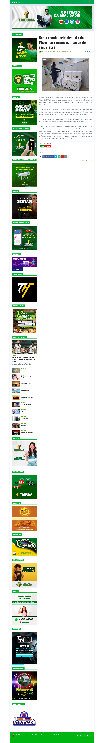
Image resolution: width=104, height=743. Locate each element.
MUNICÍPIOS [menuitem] (26, 2)
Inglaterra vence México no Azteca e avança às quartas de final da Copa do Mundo (23, 359)
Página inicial (42, 33)
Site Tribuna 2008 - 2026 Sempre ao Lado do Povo (24, 741)
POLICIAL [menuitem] (70, 2)
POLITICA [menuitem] (56, 2)
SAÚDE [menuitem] (83, 2)
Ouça (42, 146)
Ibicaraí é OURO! (25, 390)
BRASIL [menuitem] (44, 2)
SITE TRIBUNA (16, 2)
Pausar (48, 146)
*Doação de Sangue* (26, 377)
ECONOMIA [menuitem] (63, 2)
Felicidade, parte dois (26, 383)
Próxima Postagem (86, 160)
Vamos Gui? (23, 425)
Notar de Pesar (24, 418)
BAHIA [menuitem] (32, 2)
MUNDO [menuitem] (50, 2)
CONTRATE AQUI (17, 269)
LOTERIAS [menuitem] (76, 2)
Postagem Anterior (44, 160)
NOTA (22, 411)
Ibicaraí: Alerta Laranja (27, 397)
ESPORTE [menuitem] (38, 2)
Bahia (47, 33)
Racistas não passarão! (27, 432)
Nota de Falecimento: (26, 404)
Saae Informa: (24, 370)
